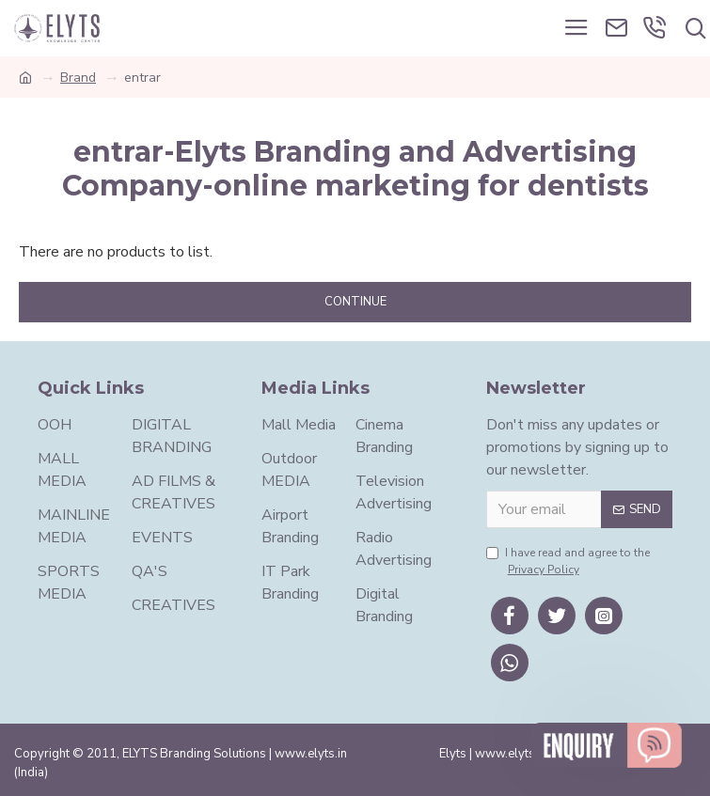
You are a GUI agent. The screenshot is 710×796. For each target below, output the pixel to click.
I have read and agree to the (568, 561)
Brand (78, 77)
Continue (355, 301)
